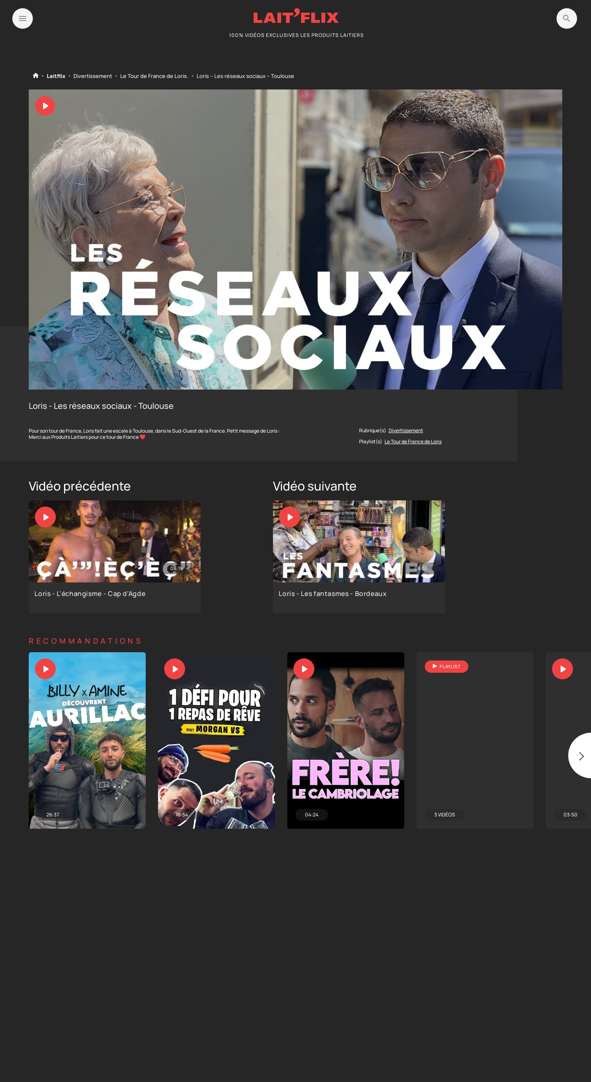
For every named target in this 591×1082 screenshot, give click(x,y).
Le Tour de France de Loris (153, 76)
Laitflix (56, 76)
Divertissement (92, 76)
